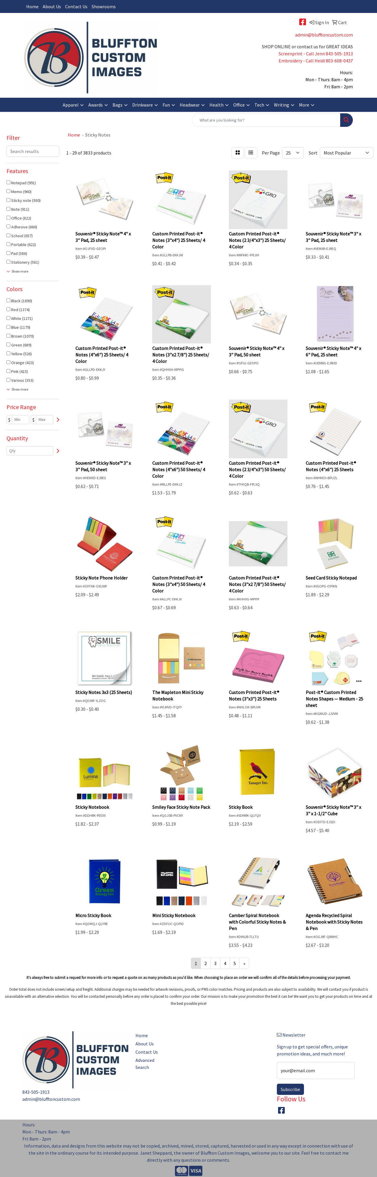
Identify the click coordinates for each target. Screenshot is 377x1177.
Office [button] (239, 105)
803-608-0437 (339, 61)
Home (32, 6)
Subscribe (290, 1089)
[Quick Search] (266, 120)
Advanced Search (144, 1063)
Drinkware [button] (142, 105)
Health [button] (216, 105)
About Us (52, 6)
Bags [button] (118, 105)
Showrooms (104, 6)
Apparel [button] (71, 105)
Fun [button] (166, 105)
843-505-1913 (339, 54)
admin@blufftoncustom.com (324, 35)
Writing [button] (281, 105)
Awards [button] (95, 105)
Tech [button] (259, 105)
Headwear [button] (190, 105)
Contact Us (76, 6)
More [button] (304, 105)
